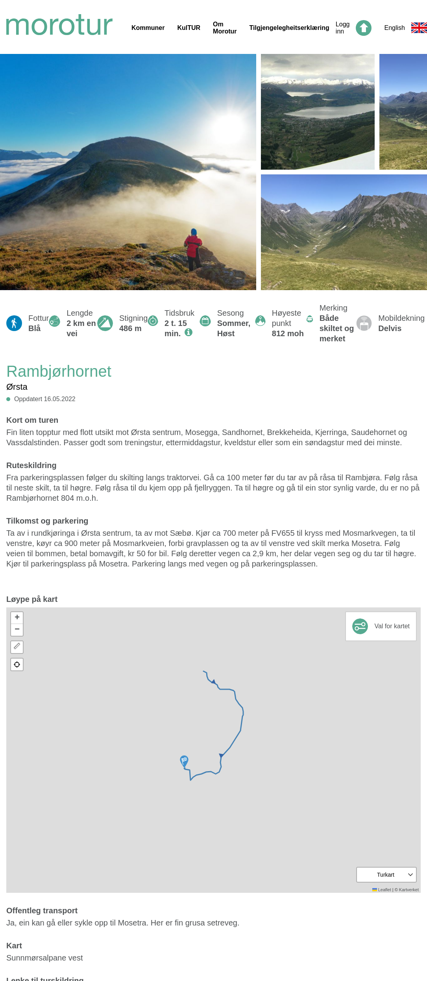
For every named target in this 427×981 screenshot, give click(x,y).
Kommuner (148, 27)
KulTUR (188, 27)
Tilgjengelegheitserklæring (289, 27)
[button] (184, 761)
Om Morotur (225, 28)
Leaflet (381, 889)
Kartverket (409, 889)
